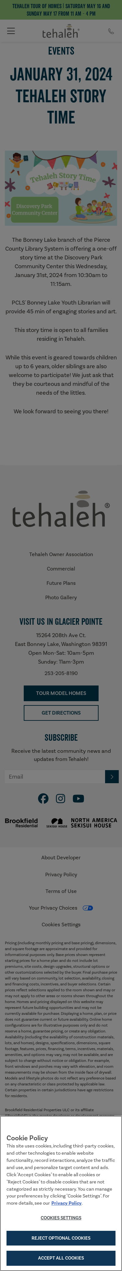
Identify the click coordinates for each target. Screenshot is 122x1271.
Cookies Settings (61, 1219)
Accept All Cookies (61, 1259)
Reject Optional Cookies (61, 1239)
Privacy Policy (66, 1204)
